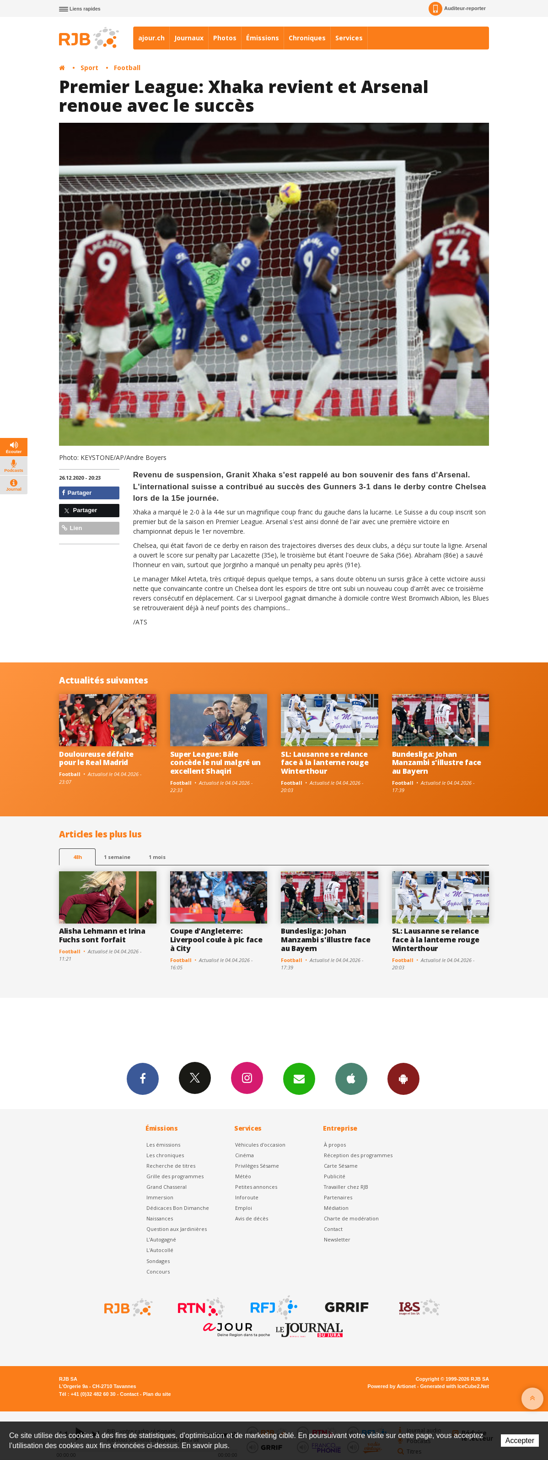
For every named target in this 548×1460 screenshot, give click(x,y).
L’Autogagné (161, 1239)
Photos (224, 37)
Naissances (159, 1218)
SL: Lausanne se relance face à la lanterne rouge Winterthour (324, 762)
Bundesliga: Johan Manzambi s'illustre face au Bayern (436, 762)
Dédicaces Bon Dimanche (177, 1208)
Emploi (243, 1208)
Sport (89, 67)
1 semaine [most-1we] (117, 856)
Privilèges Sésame (257, 1166)
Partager (76, 492)
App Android (403, 1078)
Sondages (158, 1261)
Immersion (159, 1197)
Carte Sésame (341, 1166)
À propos (335, 1145)
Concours (158, 1271)
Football (127, 67)
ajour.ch (151, 37)
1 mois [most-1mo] (157, 856)
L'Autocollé (159, 1250)
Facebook (143, 1078)
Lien (72, 528)
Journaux (189, 37)
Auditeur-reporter (457, 9)
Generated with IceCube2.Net (454, 1386)
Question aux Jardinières (176, 1229)
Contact (333, 1229)
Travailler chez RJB (346, 1187)
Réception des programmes (358, 1155)
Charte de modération (351, 1218)
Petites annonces (256, 1187)
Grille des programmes (175, 1176)
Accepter (519, 1440)
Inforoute (246, 1197)
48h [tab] (77, 856)
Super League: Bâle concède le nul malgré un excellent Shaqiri (215, 762)
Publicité (334, 1176)
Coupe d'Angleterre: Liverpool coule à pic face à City (216, 939)
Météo (243, 1176)
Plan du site (157, 1394)
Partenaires (338, 1197)
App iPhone (351, 1078)
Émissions (262, 37)
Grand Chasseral (166, 1187)
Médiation (336, 1208)
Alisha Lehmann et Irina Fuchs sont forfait (102, 935)
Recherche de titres (170, 1166)
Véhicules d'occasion (260, 1145)
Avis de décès (251, 1218)
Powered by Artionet (392, 1386)
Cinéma (244, 1155)
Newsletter (337, 1239)
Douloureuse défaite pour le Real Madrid (96, 758)
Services (349, 37)
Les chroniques (165, 1155)
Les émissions (163, 1145)
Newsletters (299, 1078)
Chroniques (307, 37)
